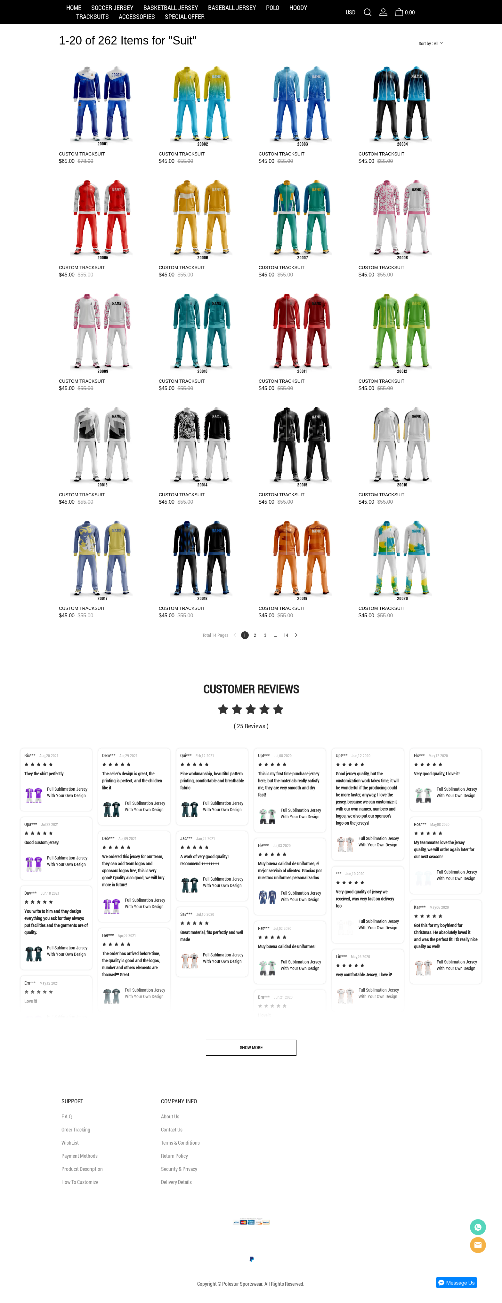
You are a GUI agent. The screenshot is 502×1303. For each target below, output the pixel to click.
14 (286, 635)
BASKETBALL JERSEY (170, 7)
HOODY (298, 7)
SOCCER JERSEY (112, 7)
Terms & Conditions (180, 1142)
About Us (170, 1116)
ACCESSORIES (137, 16)
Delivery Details (176, 1182)
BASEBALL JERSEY (232, 7)
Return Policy (174, 1155)
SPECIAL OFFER (185, 16)
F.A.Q (66, 1116)
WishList (70, 1142)
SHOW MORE (251, 1047)
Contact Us (171, 1129)
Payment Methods (79, 1155)
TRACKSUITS (92, 16)
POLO (272, 7)
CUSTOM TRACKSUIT (82, 153)
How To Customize (79, 1182)
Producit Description (82, 1168)
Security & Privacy (179, 1168)
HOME (73, 7)
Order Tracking (75, 1129)
